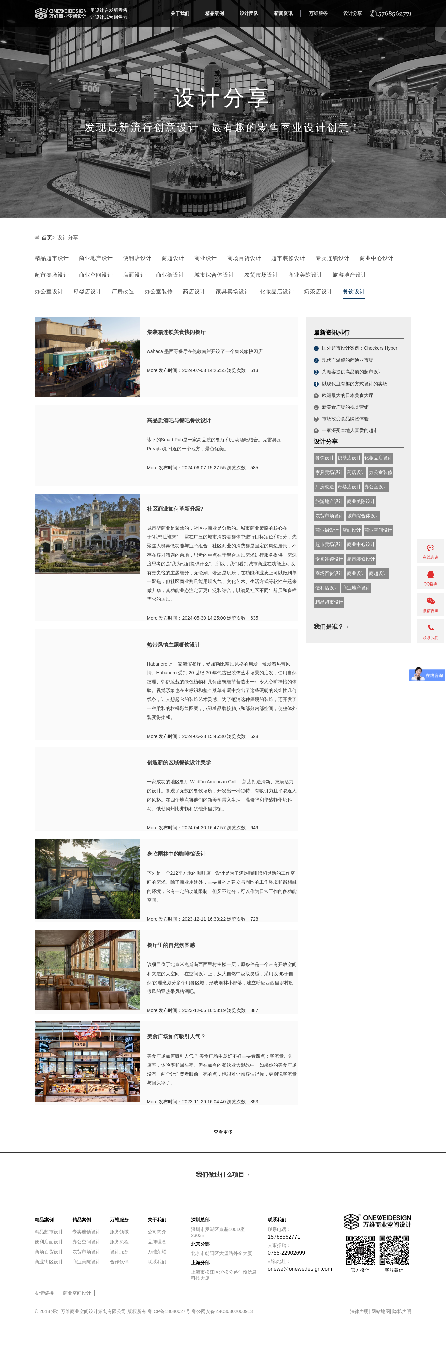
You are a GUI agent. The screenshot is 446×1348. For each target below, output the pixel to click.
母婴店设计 (87, 291)
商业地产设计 (96, 258)
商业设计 (205, 258)
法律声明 (359, 1311)
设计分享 (352, 13)
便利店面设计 (49, 1241)
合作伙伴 (119, 1261)
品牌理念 (157, 1241)
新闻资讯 (283, 13)
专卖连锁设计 (333, 258)
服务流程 (119, 1241)
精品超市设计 (52, 258)
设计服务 (119, 1251)
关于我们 (180, 13)
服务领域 (119, 1231)
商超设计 (173, 258)
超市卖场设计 (52, 275)
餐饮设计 (354, 291)
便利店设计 (137, 258)
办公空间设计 (86, 1241)
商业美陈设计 (305, 275)
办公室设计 (49, 291)
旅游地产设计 (350, 275)
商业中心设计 (377, 258)
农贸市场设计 (261, 275)
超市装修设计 (288, 258)
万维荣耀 (157, 1251)
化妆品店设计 (277, 291)
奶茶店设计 (318, 291)
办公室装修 (159, 291)
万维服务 (318, 13)
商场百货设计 (244, 258)
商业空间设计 (96, 275)
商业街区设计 (49, 1261)
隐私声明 (401, 1311)
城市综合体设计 (214, 275)
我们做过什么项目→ (223, 1174)
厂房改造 (123, 291)
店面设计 (134, 275)
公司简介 (157, 1231)
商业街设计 (170, 275)
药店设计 (194, 291)
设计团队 (249, 13)
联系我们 (157, 1261)
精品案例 (214, 13)
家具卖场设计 (233, 291)
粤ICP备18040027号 (169, 1311)
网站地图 (380, 1311)
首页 (46, 237)
